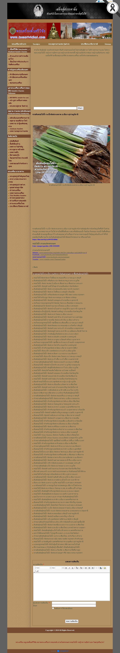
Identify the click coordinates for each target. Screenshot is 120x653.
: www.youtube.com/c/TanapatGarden (48, 259)
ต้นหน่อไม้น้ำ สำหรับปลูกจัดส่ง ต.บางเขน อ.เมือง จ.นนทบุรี (56, 432)
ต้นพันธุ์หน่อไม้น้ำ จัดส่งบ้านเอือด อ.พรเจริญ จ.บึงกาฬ (54, 516)
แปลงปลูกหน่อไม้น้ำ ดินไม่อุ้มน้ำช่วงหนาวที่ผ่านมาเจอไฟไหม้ (57, 544)
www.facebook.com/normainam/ (58, 257)
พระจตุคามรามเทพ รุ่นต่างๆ (58, 44)
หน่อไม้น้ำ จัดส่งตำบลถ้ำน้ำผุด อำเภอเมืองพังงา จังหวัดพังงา (56, 286)
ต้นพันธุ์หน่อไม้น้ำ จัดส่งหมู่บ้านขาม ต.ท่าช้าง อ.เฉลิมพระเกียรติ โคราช (60, 331)
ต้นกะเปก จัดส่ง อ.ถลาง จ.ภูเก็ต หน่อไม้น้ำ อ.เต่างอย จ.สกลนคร (57, 483)
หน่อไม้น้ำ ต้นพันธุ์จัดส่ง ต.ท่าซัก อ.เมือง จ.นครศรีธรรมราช (56, 499)
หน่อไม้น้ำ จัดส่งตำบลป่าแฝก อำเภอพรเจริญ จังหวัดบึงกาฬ (56, 387)
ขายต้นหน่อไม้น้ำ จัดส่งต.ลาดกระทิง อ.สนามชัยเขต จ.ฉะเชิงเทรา (58, 457)
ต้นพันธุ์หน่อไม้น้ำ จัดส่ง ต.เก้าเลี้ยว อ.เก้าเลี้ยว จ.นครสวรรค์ (56, 359)
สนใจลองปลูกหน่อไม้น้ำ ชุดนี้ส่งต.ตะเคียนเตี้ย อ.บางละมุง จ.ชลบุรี (58, 323)
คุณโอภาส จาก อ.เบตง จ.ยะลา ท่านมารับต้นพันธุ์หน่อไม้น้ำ (56, 497)
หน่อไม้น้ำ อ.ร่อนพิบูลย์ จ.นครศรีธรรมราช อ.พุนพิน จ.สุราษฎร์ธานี (58, 542)
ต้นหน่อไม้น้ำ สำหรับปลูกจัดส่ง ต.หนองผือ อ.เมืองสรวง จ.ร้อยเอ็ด (58, 421)
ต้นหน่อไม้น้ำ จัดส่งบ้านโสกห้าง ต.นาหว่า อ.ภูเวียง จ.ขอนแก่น (57, 365)
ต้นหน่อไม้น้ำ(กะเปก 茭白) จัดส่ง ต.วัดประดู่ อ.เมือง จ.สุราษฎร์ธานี (58, 452)
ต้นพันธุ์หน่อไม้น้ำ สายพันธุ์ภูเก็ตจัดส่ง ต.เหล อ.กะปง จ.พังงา (56, 334)
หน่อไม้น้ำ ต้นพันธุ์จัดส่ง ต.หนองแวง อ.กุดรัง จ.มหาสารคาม (56, 494)
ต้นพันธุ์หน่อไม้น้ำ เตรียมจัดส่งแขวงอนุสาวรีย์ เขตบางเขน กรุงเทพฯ (59, 295)
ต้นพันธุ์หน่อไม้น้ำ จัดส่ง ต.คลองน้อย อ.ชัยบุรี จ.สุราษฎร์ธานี (56, 513)
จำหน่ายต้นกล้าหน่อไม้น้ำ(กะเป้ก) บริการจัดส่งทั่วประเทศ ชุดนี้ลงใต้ (59, 522)
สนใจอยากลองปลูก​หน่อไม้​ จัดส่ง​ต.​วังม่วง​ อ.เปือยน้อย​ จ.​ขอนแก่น (58, 303)
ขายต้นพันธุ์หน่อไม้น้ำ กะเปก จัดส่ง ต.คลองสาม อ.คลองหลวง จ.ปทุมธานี (61, 511)
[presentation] (69, 614)
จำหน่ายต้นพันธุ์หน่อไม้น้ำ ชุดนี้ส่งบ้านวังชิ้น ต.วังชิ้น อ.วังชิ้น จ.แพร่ (59, 440)
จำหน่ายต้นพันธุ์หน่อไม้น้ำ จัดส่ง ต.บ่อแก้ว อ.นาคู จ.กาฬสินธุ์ (56, 362)
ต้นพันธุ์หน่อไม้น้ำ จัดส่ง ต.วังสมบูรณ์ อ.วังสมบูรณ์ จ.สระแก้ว (56, 404)
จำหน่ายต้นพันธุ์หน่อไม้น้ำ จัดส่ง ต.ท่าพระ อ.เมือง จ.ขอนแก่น (56, 398)
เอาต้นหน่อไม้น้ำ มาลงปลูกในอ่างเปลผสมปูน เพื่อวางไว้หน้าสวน (58, 485)
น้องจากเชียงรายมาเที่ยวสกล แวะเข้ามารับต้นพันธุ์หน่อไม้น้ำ (56, 393)
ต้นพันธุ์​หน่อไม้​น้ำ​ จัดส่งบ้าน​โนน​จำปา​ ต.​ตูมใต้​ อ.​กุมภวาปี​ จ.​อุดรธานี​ (59, 309)
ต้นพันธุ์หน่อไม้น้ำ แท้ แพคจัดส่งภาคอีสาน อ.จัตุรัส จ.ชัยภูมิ (56, 519)
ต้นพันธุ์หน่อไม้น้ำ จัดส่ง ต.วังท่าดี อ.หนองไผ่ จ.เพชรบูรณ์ (55, 345)
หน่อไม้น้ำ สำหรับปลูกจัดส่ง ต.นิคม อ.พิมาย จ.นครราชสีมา (56, 348)
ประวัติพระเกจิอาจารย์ (89, 44)
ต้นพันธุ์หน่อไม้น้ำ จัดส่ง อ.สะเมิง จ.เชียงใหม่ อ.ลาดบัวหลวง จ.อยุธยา (59, 527)
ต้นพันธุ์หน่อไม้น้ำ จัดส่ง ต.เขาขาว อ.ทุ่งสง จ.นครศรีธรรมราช (57, 407)
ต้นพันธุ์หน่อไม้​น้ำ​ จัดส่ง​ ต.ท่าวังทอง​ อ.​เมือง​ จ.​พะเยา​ (53, 314)
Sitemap (108, 44)
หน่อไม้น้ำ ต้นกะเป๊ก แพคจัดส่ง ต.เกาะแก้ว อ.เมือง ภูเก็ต (55, 351)
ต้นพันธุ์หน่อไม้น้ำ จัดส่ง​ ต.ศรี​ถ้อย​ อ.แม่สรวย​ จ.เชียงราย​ (55, 426)
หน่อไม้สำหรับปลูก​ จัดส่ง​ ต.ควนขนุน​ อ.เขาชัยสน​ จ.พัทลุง (55, 297)
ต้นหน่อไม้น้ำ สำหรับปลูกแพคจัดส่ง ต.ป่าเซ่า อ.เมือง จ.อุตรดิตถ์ (57, 449)
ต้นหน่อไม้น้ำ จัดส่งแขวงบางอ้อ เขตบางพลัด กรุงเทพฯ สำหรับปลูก (58, 539)
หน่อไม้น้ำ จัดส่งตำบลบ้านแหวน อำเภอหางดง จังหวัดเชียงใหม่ (57, 469)
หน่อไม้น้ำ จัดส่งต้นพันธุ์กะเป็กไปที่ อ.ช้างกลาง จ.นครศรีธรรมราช (58, 530)
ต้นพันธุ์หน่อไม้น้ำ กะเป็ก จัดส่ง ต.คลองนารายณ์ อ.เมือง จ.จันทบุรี (58, 508)
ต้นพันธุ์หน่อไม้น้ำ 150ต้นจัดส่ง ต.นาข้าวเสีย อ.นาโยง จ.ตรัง (56, 390)
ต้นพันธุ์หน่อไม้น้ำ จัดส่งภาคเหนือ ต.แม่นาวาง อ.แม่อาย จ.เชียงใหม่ (59, 525)
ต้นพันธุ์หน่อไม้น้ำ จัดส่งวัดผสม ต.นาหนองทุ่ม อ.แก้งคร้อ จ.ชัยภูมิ (58, 325)
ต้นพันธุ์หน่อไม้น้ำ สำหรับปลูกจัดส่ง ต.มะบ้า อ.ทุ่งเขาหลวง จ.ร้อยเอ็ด (59, 410)
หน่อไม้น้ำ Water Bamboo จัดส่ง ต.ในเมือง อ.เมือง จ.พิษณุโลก (56, 435)
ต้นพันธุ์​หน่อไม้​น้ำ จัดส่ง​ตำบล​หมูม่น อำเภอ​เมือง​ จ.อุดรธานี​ (56, 300)
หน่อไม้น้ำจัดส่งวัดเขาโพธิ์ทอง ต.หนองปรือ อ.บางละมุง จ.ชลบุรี (57, 278)
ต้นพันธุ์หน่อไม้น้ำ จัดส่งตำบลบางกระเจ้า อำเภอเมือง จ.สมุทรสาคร (59, 328)
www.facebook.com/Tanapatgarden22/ (54, 254)
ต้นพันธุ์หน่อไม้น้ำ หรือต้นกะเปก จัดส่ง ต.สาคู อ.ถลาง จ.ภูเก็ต (56, 281)
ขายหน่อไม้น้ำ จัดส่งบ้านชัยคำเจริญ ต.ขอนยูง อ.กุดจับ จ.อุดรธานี (58, 412)
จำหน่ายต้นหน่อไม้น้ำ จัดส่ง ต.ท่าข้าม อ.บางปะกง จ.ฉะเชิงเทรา (57, 446)
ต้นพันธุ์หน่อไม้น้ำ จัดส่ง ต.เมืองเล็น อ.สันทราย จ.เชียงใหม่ (55, 384)
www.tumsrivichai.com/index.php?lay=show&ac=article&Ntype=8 (63, 252)
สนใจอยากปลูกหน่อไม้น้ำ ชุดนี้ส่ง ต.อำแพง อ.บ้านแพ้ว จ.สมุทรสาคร (59, 342)
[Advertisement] (71, 64)
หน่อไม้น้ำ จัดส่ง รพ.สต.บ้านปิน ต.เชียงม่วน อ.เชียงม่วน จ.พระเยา (58, 283)
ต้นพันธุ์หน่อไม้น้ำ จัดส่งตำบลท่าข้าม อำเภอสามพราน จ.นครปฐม (58, 317)
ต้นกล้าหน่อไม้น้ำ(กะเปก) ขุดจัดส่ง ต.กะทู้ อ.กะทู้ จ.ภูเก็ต (55, 382)
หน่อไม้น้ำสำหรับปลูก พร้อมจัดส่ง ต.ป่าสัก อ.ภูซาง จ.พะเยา (56, 474)
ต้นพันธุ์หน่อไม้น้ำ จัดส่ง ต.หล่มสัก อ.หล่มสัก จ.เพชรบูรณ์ (55, 337)
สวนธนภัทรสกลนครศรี (41, 250)
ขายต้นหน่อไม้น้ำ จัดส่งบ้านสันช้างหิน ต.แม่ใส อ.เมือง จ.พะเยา (57, 477)
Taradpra (36, 44)
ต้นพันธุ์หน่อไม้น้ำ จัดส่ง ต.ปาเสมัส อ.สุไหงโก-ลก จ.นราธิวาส (56, 480)
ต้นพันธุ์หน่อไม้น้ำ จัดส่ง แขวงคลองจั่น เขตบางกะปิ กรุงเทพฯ (56, 289)
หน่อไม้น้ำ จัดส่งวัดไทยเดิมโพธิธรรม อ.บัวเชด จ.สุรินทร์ (55, 370)
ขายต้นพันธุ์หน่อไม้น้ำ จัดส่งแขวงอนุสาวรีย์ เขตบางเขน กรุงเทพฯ (58, 553)
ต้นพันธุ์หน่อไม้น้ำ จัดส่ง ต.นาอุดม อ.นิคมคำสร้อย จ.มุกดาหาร (57, 339)
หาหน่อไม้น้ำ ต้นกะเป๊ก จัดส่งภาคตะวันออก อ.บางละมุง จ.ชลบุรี (57, 356)
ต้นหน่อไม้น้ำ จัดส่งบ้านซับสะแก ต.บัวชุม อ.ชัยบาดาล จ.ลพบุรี (57, 415)
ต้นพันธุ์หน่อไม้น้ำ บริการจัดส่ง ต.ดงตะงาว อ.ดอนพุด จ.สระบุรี (57, 463)
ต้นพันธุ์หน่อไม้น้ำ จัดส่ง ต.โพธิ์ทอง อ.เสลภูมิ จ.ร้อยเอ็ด (54, 292)
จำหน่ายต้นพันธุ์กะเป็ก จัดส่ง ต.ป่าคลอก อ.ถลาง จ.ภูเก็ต (54, 466)
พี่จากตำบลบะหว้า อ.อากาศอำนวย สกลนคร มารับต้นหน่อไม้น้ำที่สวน (60, 471)
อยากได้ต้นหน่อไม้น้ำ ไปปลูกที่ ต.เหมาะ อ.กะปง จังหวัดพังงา (56, 533)
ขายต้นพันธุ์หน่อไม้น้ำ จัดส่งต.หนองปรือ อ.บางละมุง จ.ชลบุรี (56, 396)
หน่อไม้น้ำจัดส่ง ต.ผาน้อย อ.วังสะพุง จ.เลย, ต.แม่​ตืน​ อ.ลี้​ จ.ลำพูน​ (58, 488)
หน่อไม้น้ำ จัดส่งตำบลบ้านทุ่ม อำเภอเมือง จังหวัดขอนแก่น (55, 379)
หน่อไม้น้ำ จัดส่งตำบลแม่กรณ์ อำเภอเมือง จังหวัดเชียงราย (55, 376)
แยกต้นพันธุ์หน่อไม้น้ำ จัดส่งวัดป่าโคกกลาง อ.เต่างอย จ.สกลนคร (58, 505)
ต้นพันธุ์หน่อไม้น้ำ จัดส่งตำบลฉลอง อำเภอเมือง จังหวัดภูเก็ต (56, 373)
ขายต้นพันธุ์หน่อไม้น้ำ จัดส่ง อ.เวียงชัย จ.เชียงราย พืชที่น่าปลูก (57, 550)
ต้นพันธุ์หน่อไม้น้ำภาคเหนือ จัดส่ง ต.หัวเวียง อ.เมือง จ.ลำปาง (56, 320)
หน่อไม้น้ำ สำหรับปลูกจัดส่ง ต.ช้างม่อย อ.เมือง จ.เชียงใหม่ (55, 443)
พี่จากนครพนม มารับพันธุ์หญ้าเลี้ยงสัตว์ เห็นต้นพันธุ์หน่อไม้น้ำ (57, 547)
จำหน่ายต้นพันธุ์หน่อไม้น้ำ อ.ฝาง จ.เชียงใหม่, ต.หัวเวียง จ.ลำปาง (58, 536)
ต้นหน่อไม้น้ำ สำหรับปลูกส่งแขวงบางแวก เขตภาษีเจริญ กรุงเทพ (58, 502)
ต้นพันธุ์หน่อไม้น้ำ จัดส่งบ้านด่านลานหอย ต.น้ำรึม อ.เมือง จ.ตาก (58, 460)
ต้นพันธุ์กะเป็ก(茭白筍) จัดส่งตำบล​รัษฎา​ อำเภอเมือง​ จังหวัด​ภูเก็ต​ (58, 311)
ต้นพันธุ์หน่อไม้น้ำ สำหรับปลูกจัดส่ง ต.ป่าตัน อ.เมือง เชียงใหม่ (57, 401)
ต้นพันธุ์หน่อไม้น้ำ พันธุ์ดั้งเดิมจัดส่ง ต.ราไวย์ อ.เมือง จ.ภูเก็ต (56, 368)
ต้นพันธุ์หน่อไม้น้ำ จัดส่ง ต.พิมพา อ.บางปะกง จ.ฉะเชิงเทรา (55, 354)
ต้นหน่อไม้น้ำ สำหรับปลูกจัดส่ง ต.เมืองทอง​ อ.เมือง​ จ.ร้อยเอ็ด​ (56, 424)
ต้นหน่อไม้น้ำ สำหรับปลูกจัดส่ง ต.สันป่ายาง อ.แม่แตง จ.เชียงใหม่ (58, 429)
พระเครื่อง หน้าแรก (19, 44)
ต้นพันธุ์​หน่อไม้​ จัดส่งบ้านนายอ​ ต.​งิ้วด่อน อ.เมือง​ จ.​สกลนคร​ (56, 306)
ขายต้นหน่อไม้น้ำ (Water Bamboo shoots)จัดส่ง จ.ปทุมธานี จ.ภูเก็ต (58, 438)
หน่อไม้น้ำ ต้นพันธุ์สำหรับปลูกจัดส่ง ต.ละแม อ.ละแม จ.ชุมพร (56, 491)
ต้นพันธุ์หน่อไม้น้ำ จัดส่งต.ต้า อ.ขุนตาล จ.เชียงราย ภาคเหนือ (56, 418)
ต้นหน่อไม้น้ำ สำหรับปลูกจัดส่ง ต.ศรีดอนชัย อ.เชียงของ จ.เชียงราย (59, 455)
